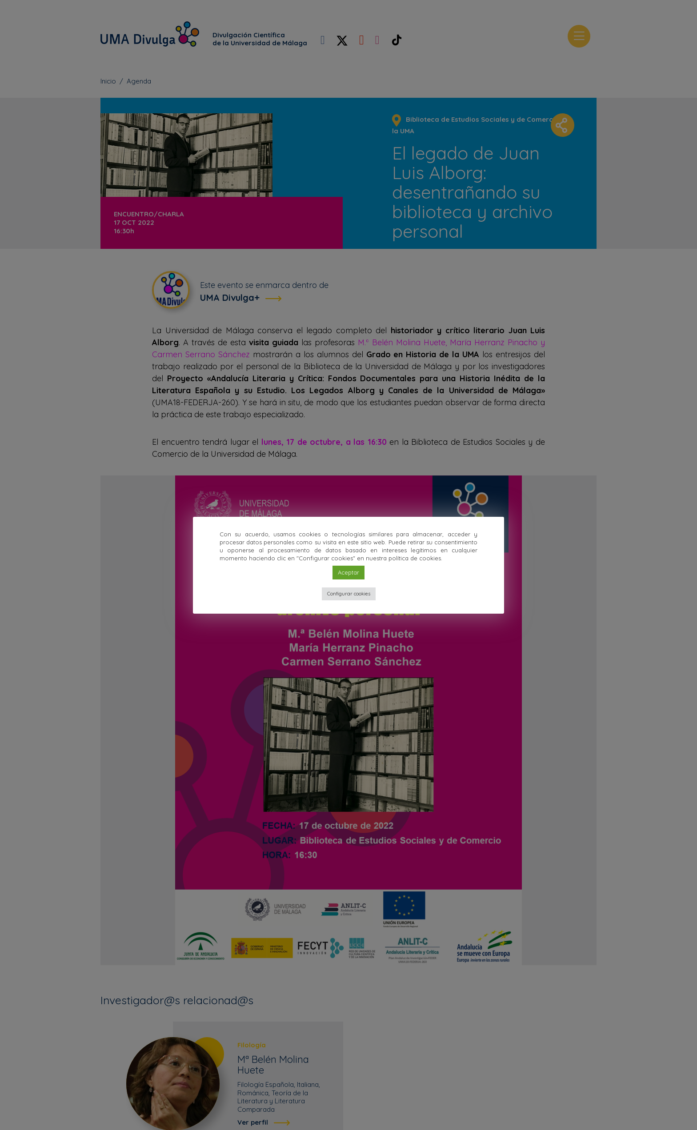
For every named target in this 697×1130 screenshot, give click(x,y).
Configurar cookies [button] (348, 594)
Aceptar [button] (348, 572)
